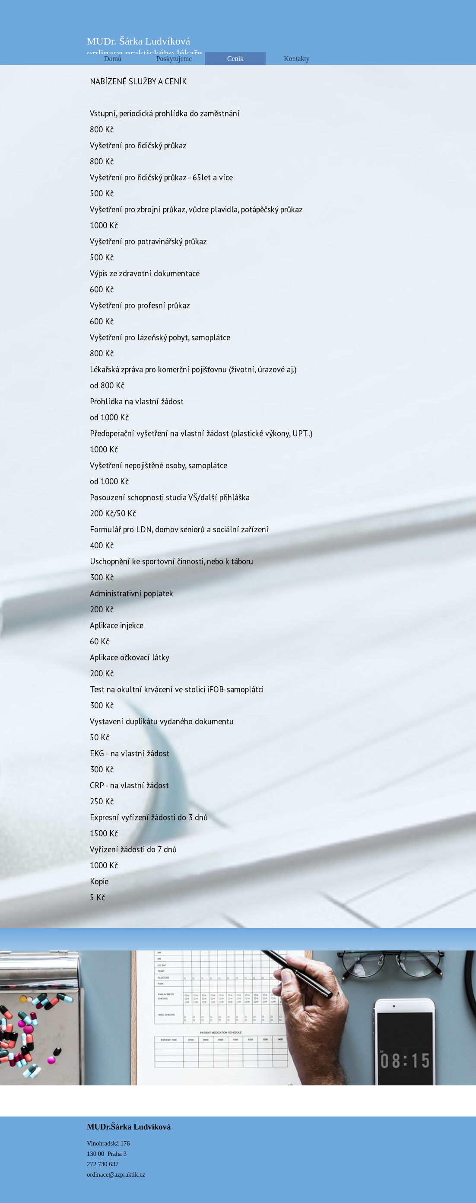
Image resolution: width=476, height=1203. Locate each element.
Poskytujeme (174, 58)
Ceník (235, 58)
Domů (112, 58)
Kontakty (297, 58)
